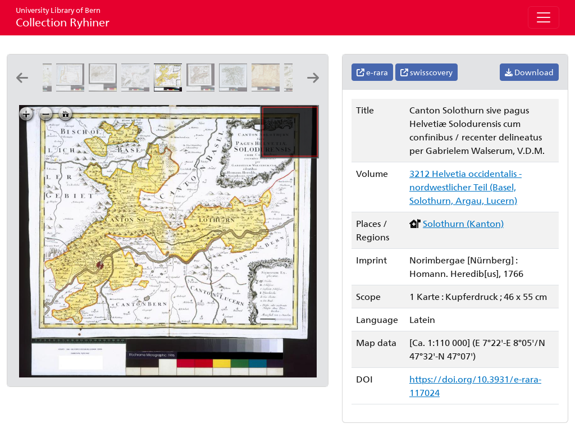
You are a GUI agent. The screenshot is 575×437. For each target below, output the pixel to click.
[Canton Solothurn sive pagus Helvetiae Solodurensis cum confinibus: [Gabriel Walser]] (202, 88)
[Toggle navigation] (543, 17)
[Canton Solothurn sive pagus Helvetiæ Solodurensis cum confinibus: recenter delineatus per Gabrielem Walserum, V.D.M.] (170, 88)
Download (529, 72)
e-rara (372, 72)
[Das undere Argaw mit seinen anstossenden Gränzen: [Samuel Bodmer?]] (268, 88)
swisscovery (426, 72)
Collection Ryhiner (62, 17)
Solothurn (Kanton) (463, 223)
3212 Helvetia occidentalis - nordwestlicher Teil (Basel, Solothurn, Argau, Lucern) (465, 186)
